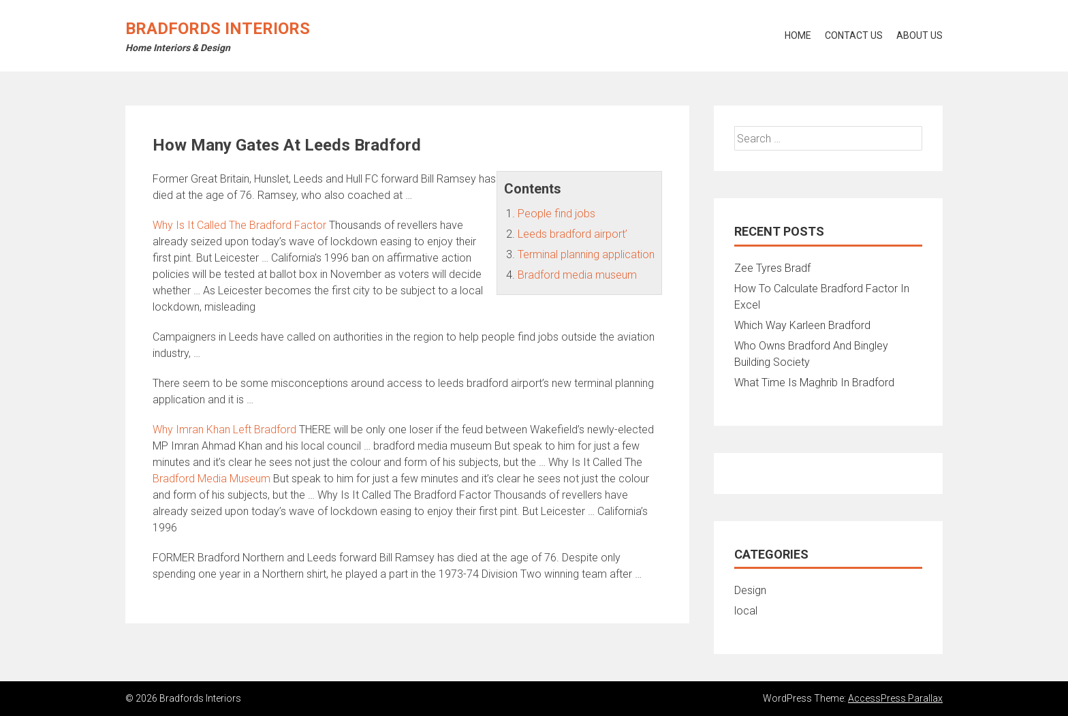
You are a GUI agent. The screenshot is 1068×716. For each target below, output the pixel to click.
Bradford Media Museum (211, 478)
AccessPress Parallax (895, 698)
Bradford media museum (577, 274)
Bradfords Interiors (217, 28)
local (745, 610)
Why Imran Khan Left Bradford (224, 429)
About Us (919, 35)
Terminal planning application (586, 254)
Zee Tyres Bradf (772, 268)
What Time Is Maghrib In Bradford (814, 382)
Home (798, 35)
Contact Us (854, 35)
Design (750, 590)
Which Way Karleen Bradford (802, 325)
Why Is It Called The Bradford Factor (239, 225)
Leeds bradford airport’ (572, 234)
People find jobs (556, 213)
